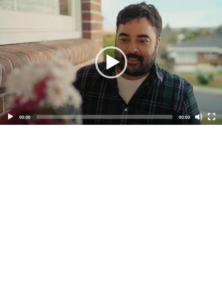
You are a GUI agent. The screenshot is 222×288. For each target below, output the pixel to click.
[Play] (10, 117)
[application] (111, 62)
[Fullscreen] (212, 117)
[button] (111, 62)
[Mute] (199, 117)
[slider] (104, 117)
